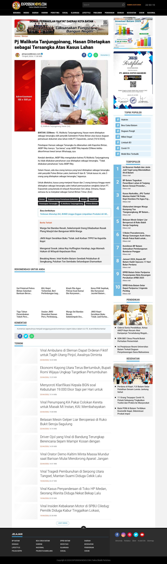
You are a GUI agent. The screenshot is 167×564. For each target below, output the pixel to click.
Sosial (65, 13)
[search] (103, 4)
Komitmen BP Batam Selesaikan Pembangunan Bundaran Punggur (135, 249)
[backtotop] (83, 528)
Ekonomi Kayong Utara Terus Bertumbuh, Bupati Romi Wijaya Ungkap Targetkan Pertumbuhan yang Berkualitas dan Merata (75, 372)
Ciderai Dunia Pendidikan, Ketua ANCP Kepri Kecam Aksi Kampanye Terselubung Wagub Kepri (132, 330)
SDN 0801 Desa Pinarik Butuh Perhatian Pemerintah (131, 339)
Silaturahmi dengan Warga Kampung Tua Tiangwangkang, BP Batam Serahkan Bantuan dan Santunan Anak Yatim (135, 209)
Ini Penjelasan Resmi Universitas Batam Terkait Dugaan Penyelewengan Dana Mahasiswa (133, 349)
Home (17, 36)
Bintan (42, 199)
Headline (93, 199)
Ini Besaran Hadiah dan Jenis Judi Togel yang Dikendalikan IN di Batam (136, 170)
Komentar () (105, 55)
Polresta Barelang (44, 551)
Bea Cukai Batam (129, 125)
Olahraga (75, 13)
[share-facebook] (84, 55)
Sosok (141, 13)
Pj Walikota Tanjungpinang (72, 204)
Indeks (26, 13)
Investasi (64, 544)
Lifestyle (86, 13)
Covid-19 (125, 148)
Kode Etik (141, 541)
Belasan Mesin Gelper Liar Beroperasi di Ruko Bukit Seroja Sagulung (73, 422)
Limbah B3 (126, 142)
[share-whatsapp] (95, 55)
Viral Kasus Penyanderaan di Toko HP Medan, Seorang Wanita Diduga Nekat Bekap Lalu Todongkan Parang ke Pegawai (73, 493)
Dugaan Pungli (128, 131)
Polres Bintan (92, 204)
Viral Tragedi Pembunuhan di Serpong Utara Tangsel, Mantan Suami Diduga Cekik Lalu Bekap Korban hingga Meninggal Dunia (72, 475)
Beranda (16, 13)
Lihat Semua (62, 523)
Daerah (35, 13)
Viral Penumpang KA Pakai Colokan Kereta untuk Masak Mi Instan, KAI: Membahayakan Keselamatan (72, 406)
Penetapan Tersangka (48, 204)
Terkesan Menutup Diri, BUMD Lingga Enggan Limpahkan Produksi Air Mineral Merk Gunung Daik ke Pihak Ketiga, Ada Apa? (74, 214)
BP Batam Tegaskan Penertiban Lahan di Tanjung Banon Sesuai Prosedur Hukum (136, 183)
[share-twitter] (90, 55)
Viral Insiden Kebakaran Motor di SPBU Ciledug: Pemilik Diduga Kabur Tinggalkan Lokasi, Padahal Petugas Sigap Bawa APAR (74, 510)
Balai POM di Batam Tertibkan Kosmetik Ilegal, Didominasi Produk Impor (131, 411)
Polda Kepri (17, 551)
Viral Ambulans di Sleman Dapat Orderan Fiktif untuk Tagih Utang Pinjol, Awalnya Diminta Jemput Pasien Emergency (74, 354)
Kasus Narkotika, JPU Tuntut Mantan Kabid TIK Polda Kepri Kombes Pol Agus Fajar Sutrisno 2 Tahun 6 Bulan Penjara (136, 196)
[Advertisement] (24, 170)
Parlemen (97, 13)
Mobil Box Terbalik (130, 154)
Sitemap (150, 541)
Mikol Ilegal (126, 137)
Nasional (151, 13)
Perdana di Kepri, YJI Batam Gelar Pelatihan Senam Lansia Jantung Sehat (133, 389)
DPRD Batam (65, 541)
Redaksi (127, 541)
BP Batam (16, 541)
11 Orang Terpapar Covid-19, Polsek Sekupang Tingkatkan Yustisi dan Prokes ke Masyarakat (133, 400)
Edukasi (120, 13)
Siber (134, 541)
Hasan (83, 199)
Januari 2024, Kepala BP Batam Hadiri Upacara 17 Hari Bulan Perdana (137, 262)
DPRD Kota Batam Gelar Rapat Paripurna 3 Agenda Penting (135, 288)
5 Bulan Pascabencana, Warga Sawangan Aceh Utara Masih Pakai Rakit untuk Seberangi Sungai (136, 236)
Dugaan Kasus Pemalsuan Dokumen (63, 199)
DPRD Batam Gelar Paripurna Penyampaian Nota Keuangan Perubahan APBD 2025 (137, 275)
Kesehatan (131, 13)
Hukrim (44, 13)
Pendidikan (109, 13)
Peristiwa (55, 13)
